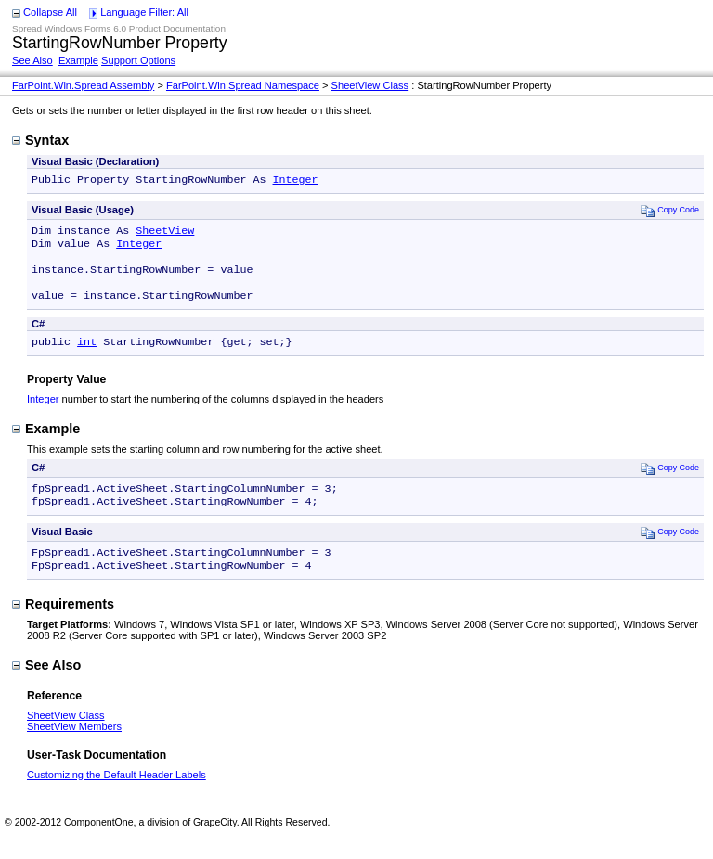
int (87, 356)
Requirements (63, 626)
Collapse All (50, 12)
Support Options (138, 60)
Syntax (40, 140)
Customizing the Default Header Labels (116, 796)
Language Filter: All (144, 12)
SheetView (165, 233)
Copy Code (670, 212)
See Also (32, 60)
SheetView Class (370, 85)
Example (78, 60)
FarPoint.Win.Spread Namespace (242, 85)
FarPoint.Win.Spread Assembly (83, 85)
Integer (295, 180)
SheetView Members (74, 748)
